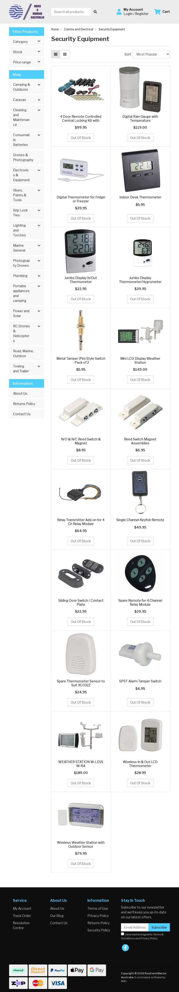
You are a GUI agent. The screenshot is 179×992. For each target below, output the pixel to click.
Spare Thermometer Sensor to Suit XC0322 (81, 683)
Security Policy (98, 930)
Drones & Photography (23, 157)
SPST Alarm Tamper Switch (140, 681)
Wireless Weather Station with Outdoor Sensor (81, 844)
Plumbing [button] (20, 276)
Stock (28, 51)
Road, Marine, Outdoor (23, 353)
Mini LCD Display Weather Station (140, 360)
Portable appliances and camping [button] (21, 293)
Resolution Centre (21, 925)
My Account (22, 908)
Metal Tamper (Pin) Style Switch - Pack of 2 (80, 360)
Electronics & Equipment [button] (21, 175)
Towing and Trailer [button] (21, 368)
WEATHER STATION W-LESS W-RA (80, 764)
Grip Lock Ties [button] (20, 212)
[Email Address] (135, 927)
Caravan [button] (19, 100)
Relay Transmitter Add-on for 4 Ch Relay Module (80, 522)
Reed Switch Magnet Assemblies (140, 441)
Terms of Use (97, 908)
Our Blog (57, 916)
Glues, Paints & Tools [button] (19, 195)
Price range (28, 62)
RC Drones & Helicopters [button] (21, 333)
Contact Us (22, 414)
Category (28, 41)
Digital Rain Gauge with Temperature (140, 118)
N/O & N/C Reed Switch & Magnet (81, 441)
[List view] (64, 54)
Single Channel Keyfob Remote (140, 520)
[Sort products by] (151, 54)
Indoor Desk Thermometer (140, 197)
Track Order (22, 916)
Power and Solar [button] (21, 313)
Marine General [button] (19, 247)
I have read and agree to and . (142, 936)
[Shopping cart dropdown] (162, 12)
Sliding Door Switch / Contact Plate (80, 602)
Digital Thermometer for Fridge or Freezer (81, 199)
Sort (127, 54)
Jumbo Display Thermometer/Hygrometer (140, 280)
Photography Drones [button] (21, 263)
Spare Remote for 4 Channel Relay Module (140, 602)
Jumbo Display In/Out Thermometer (81, 280)
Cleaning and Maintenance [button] (21, 117)
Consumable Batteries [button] (21, 140)
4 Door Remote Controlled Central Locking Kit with (80, 118)
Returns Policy (24, 404)
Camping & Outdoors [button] (21, 87)
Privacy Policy (98, 916)
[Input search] (71, 12)
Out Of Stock (81, 138)
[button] (132, 11)
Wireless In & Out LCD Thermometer (140, 764)
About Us (20, 393)
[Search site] (95, 12)
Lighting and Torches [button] (19, 230)
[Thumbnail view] (55, 54)
